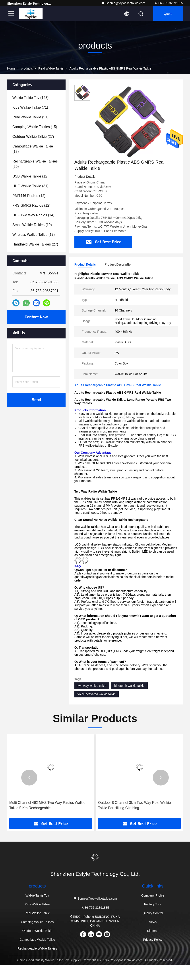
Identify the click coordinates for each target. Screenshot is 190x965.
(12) (30, 176)
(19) (32, 225)
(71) (30, 107)
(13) (32, 148)
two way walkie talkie (92, 685)
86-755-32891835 (168, 3)
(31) (30, 186)
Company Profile (152, 895)
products (27, 68)
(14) (33, 215)
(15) (34, 127)
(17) (33, 234)
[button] (29, 778)
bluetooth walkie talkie (129, 685)
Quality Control (152, 913)
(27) (33, 136)
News (153, 922)
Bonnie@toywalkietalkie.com (123, 3)
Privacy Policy (152, 939)
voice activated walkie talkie (97, 694)
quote (168, 13)
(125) (30, 98)
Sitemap (152, 931)
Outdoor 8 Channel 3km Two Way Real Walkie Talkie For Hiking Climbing (134, 805)
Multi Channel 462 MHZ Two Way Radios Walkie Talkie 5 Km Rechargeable (47, 805)
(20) (35, 163)
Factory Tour (152, 904)
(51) (30, 117)
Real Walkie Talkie (51, 68)
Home (11, 68)
